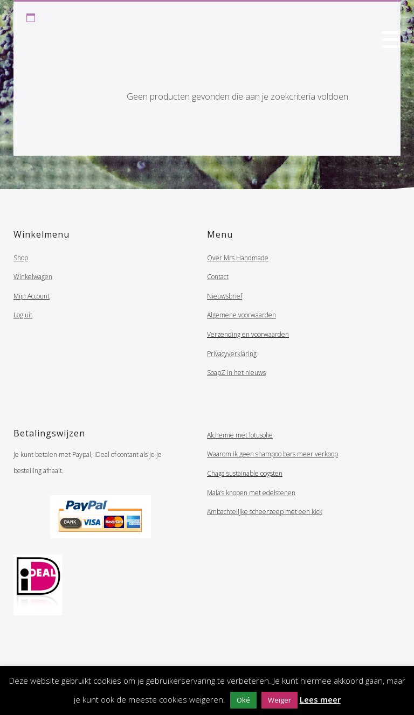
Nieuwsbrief (224, 296)
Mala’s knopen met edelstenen (251, 492)
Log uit (22, 315)
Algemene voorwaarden (241, 315)
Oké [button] (243, 700)
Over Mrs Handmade (237, 257)
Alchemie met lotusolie (240, 435)
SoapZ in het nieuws (236, 372)
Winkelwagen (32, 276)
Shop (20, 257)
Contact (218, 276)
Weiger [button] (279, 700)
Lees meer (320, 699)
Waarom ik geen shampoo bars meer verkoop (272, 454)
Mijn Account (31, 296)
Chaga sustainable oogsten (244, 473)
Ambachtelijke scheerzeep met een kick (264, 511)
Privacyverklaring (232, 353)
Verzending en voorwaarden (248, 334)
